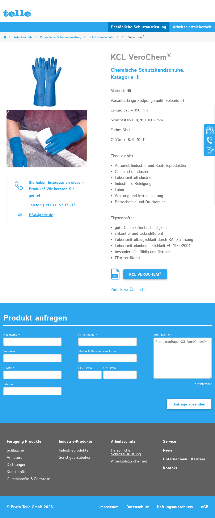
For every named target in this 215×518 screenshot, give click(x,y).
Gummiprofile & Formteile (28, 479)
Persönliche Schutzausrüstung (138, 27)
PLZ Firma (85, 368)
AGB (204, 507)
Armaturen (16, 457)
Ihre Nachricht (162, 335)
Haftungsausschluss (175, 507)
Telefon (8, 384)
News (168, 450)
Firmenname (87, 335)
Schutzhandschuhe (101, 37)
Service (169, 441)
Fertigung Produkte (24, 441)
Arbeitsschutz (23, 37)
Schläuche (15, 450)
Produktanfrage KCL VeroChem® (182, 358)
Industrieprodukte (74, 450)
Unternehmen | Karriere (184, 459)
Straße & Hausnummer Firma (97, 351)
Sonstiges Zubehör (74, 457)
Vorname (10, 351)
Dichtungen (16, 465)
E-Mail (8, 368)
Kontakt (170, 468)
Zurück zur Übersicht (128, 290)
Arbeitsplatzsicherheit (192, 27)
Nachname (11, 335)
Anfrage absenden (189, 404)
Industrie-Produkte (75, 441)
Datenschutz (137, 507)
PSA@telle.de (41, 215)
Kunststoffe (16, 472)
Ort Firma (109, 368)
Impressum (108, 507)
